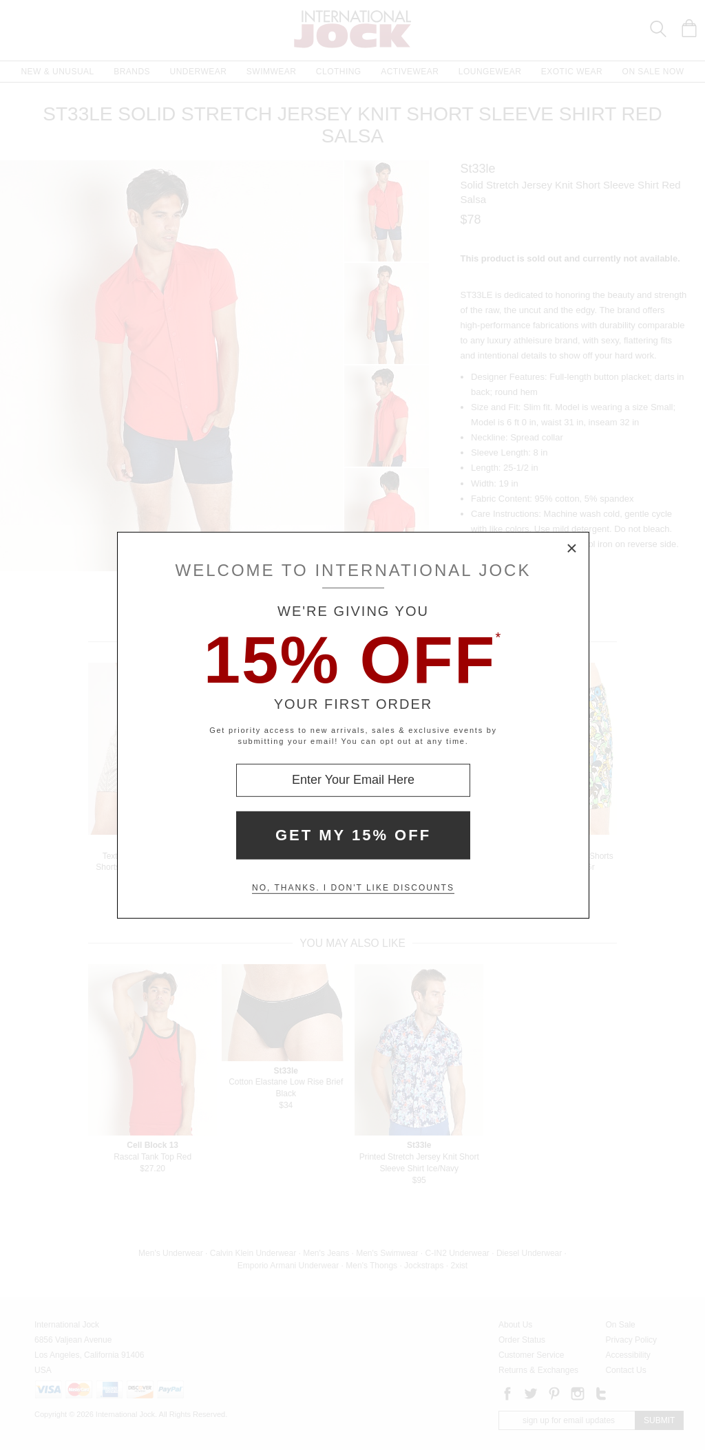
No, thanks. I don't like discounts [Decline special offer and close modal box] (353, 888)
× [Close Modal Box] (572, 548)
